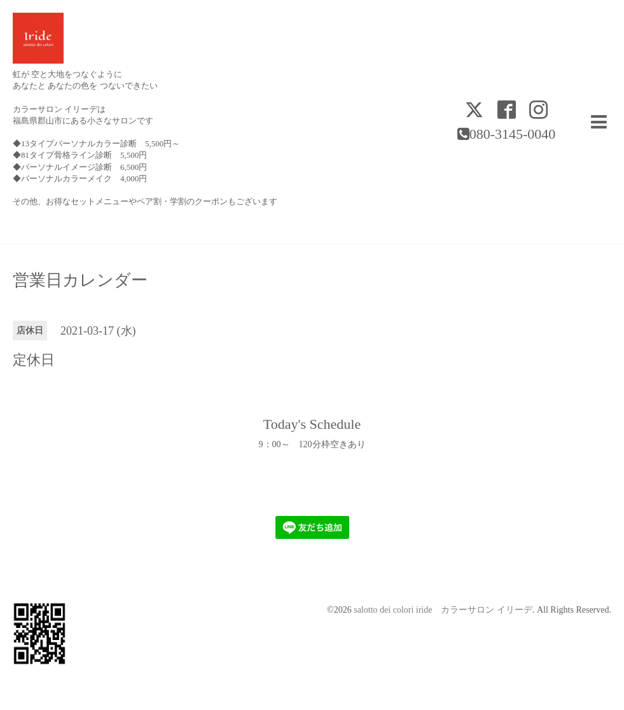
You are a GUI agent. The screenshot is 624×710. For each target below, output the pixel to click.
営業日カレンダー (80, 280)
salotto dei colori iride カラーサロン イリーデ (443, 610)
